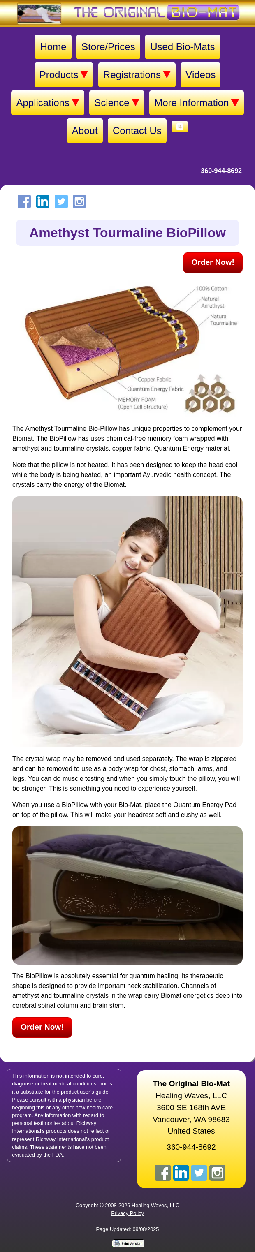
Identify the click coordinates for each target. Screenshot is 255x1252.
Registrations (137, 75)
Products (63, 75)
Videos (200, 74)
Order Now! (212, 262)
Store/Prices (108, 46)
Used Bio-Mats (182, 46)
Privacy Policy (127, 1213)
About (85, 130)
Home (53, 46)
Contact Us (137, 130)
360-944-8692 (221, 170)
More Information (196, 103)
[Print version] (127, 1242)
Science (116, 103)
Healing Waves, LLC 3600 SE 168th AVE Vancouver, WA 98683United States (191, 1107)
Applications (47, 103)
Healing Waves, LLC (155, 1205)
